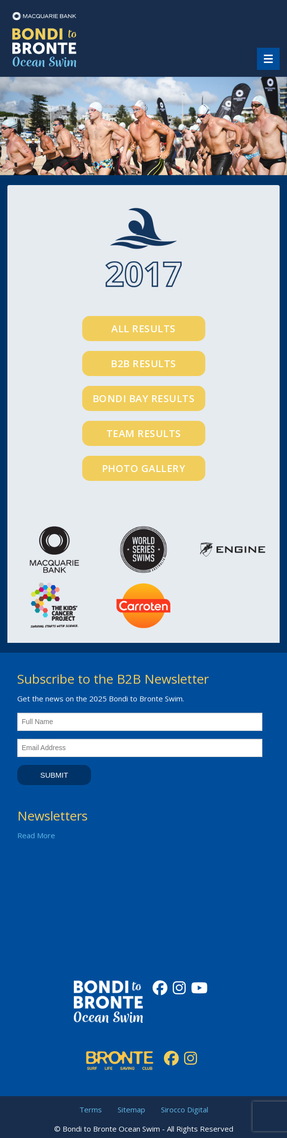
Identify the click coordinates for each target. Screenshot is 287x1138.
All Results (143, 328)
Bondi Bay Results (144, 398)
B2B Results (143, 363)
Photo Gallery (144, 468)
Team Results (143, 433)
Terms (90, 1109)
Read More (36, 835)
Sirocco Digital (184, 1109)
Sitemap (131, 1109)
